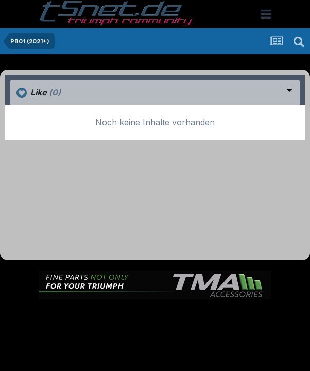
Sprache (71, 315)
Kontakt (236, 315)
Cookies (155, 326)
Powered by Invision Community (155, 348)
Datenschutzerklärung (176, 315)
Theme (114, 315)
